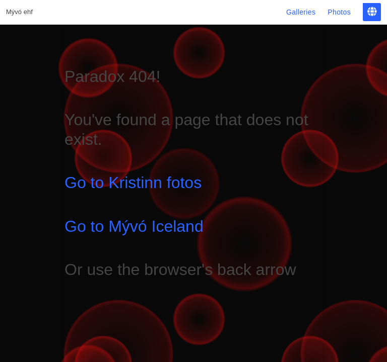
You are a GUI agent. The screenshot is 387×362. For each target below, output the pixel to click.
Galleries (300, 12)
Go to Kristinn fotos (133, 182)
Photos (339, 12)
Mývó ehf (19, 12)
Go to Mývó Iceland (134, 226)
